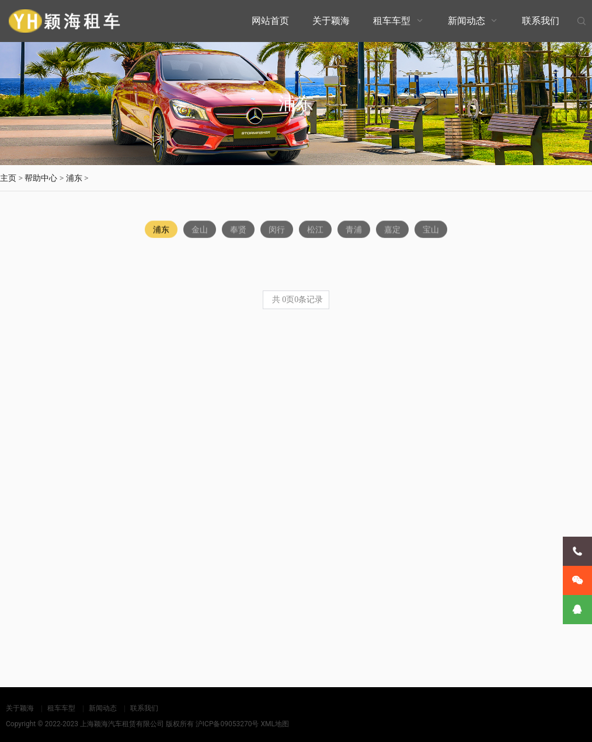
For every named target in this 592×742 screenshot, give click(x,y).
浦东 (74, 178)
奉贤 (238, 230)
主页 (8, 178)
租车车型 (391, 20)
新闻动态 (466, 20)
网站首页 (270, 20)
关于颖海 (331, 20)
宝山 (431, 230)
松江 (315, 230)
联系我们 (540, 20)
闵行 (277, 230)
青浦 (354, 230)
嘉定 (392, 230)
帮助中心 (41, 178)
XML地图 (274, 724)
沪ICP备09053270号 (227, 724)
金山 (199, 230)
